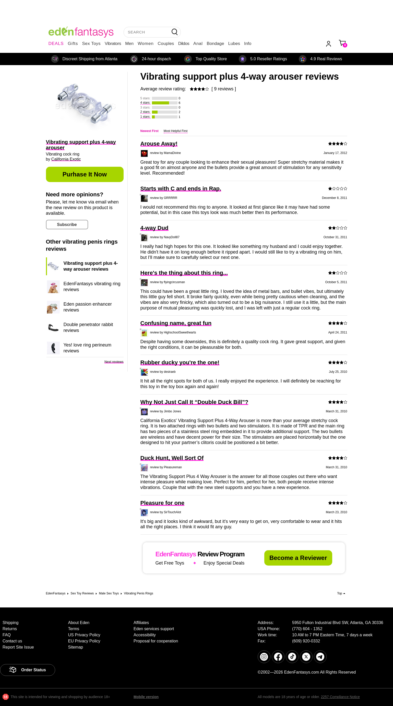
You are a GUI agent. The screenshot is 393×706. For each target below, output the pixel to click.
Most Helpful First (175, 131)
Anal (198, 43)
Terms (73, 629)
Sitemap (75, 647)
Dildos (183, 43)
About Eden (78, 622)
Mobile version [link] (146, 697)
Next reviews (113, 362)
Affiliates (141, 622)
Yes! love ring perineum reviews (87, 347)
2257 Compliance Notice (340, 697)
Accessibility (145, 635)
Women (145, 43)
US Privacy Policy (84, 635)
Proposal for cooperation (156, 641)
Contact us (12, 641)
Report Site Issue (18, 647)
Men (129, 43)
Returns (10, 629)
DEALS (56, 43)
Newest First (149, 131)
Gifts (73, 43)
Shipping (10, 622)
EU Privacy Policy (84, 641)
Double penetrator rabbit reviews (88, 327)
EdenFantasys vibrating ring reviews (92, 286)
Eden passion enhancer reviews (88, 307)
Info (247, 43)
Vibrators (113, 43)
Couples (166, 43)
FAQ (7, 635)
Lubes (234, 43)
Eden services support (154, 629)
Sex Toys (91, 43)
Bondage (215, 43)
